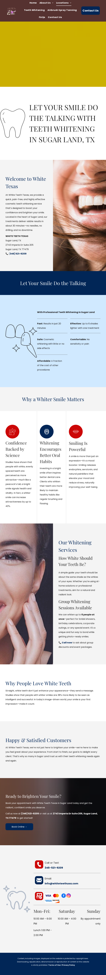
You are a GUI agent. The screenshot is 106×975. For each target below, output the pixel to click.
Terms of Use (54, 965)
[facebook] (63, 896)
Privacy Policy (68, 965)
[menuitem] (33, 3)
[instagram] (68, 896)
